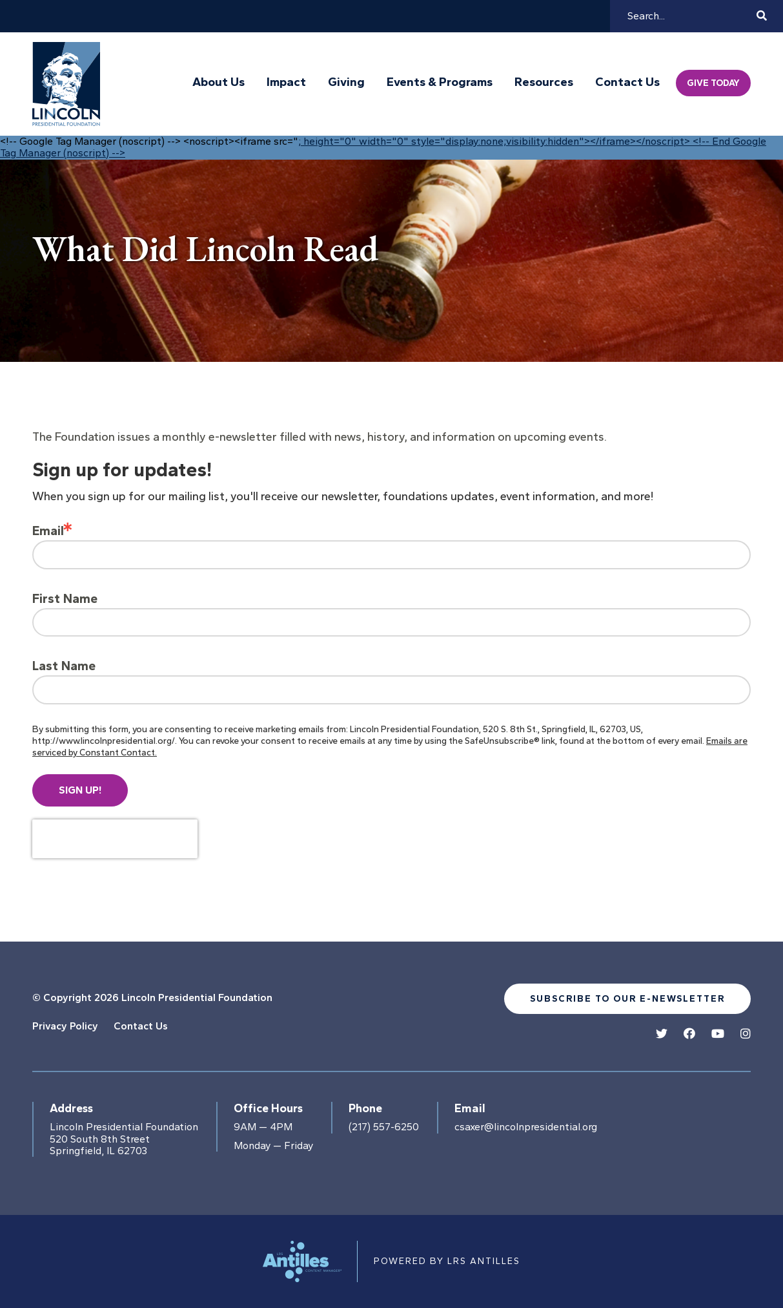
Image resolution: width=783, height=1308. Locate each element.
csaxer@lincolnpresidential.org (525, 1127)
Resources (543, 82)
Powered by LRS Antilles (447, 1261)
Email (48, 530)
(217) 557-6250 (384, 1127)
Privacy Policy (65, 1026)
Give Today (713, 83)
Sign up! (80, 790)
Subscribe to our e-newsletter (627, 998)
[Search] (690, 16)
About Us (218, 82)
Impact (286, 82)
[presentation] (115, 838)
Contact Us (627, 82)
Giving (346, 82)
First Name (64, 598)
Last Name (64, 665)
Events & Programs (440, 82)
